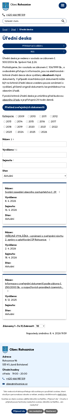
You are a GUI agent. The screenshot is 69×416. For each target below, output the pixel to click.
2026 (44, 131)
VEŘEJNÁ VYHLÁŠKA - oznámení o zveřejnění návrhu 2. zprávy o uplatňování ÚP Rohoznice (34, 237)
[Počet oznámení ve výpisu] (40, 326)
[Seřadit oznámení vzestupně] (13, 138)
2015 (31, 121)
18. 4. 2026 (11, 257)
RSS (48, 51)
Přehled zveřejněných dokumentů (25, 107)
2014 (19, 121)
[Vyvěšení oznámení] (34, 155)
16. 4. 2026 (11, 209)
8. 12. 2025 (11, 299)
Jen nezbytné (35, 411)
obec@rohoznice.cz (16, 383)
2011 (44, 116)
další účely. (62, 394)
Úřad (13, 29)
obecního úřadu (11, 99)
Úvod (4, 29)
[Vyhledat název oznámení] (34, 144)
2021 (43, 126)
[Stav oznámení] (34, 175)
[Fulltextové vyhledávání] (34, 21)
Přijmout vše (19, 411)
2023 (9, 131)
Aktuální (9, 218)
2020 (32, 126)
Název (7, 139)
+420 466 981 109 (15, 378)
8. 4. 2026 (10, 201)
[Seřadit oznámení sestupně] (13, 139)
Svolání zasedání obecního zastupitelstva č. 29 (33, 192)
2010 (33, 116)
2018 (8, 126)
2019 (19, 126)
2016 (42, 121)
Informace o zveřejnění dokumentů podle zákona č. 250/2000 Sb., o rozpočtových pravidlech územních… (34, 287)
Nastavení (51, 411)
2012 (55, 116)
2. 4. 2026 (10, 248)
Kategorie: (8, 116)
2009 (21, 116)
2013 (8, 121)
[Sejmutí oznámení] (34, 165)
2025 (32, 131)
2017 (53, 121)
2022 (55, 126)
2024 (21, 131)
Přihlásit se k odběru (43, 45)
